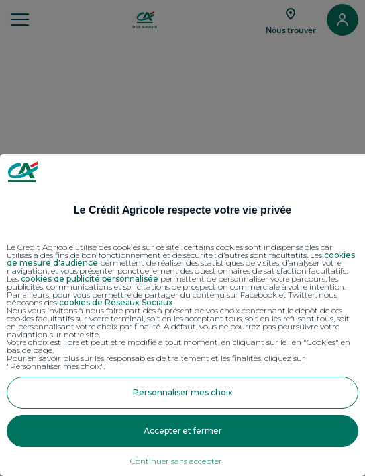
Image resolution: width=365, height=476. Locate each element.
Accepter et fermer (183, 431)
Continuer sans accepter (176, 461)
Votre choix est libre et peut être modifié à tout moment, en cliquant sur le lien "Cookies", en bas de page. (178, 346)
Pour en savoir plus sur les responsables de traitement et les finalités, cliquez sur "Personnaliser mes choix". (156, 362)
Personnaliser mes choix (183, 392)
